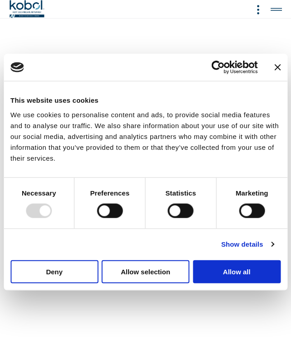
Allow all (237, 271)
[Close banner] (277, 67)
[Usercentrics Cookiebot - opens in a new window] (218, 67)
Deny (54, 271)
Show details (242, 244)
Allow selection (145, 271)
